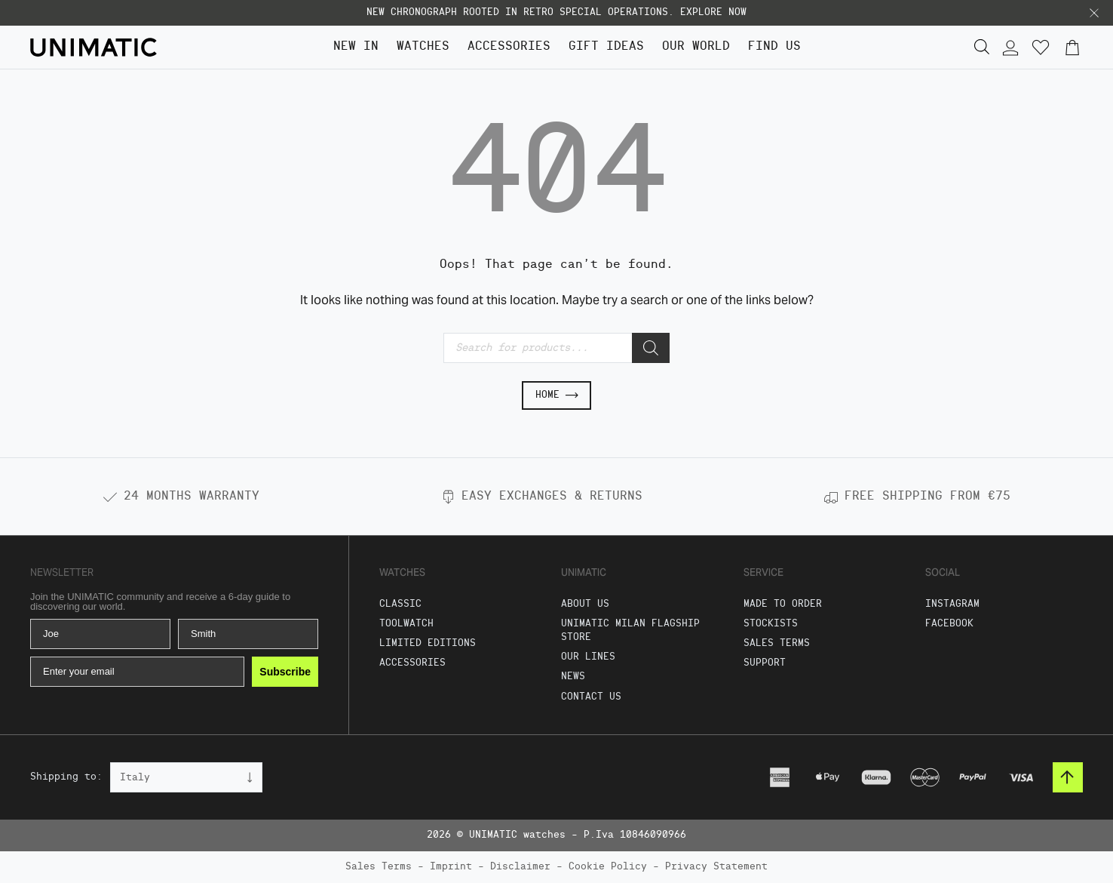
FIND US (774, 47)
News (573, 676)
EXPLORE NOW (713, 12)
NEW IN (356, 47)
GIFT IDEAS (606, 47)
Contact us (591, 697)
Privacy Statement (716, 867)
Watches (423, 47)
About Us (585, 604)
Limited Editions (427, 643)
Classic (400, 604)
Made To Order (783, 604)
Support (765, 663)
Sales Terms (777, 643)
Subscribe (285, 672)
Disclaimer (520, 867)
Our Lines (588, 657)
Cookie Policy (608, 867)
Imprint (451, 867)
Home (556, 395)
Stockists (771, 624)
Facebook (949, 624)
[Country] (186, 777)
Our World (696, 47)
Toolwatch (406, 624)
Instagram (952, 604)
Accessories (509, 47)
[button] (1094, 13)
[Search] (651, 348)
